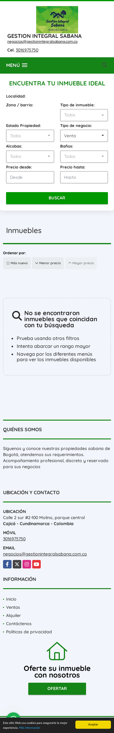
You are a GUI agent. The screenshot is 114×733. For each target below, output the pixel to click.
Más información (29, 728)
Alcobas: (14, 146)
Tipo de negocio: (76, 125)
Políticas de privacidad (29, 632)
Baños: (66, 146)
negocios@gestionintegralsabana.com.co (42, 41)
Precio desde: (19, 167)
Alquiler (13, 615)
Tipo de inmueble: (77, 104)
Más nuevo (17, 263)
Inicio (11, 599)
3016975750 (27, 50)
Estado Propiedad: (23, 125)
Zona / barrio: (19, 104)
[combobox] (84, 115)
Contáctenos (19, 623)
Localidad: (16, 96)
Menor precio (48, 263)
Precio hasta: (72, 167)
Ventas (13, 607)
